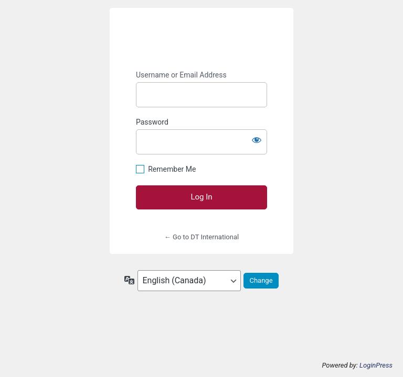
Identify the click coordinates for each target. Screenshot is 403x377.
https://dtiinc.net (201, 39)
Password (152, 122)
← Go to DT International (201, 237)
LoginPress (376, 365)
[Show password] (256, 139)
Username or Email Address (181, 75)
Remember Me (172, 169)
